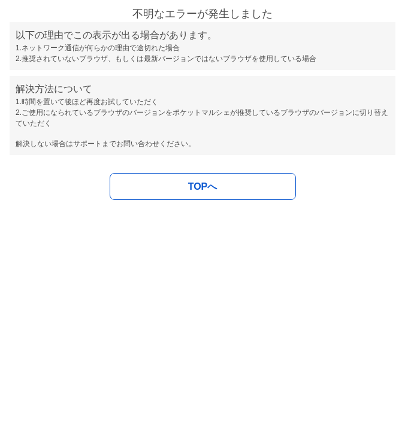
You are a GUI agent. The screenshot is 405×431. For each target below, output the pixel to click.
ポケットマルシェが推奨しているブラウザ (241, 112)
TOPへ (202, 186)
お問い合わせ (137, 143)
